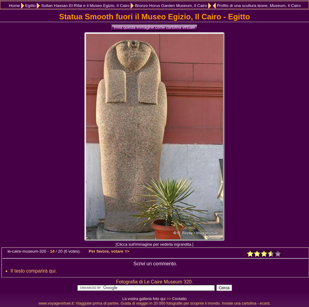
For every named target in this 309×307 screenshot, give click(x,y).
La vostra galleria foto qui (143, 298)
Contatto (179, 298)
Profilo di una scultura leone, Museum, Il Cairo (259, 5)
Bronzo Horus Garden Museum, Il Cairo (171, 5)
